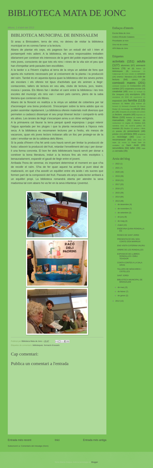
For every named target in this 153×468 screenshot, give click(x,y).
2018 (117, 180)
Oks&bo (127, 128)
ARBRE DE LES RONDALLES (130, 250)
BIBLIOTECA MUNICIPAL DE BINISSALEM (129, 281)
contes (115, 88)
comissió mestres (119, 86)
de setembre (123, 212)
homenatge (125, 109)
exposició (117, 100)
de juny (121, 217)
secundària (118, 148)
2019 (117, 176)
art (129, 68)
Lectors (142, 112)
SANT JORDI (122, 275)
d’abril (120, 225)
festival (139, 103)
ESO (126, 97)
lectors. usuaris (123, 114)
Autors (138, 68)
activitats (118, 61)
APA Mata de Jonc (120, 48)
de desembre (123, 204)
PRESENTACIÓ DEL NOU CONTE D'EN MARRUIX (128, 240)
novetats (116, 128)
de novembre (123, 208)
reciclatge (122, 136)
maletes (139, 117)
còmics (135, 79)
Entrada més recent (19, 440)
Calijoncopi (116, 74)
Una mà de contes (120, 44)
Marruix (137, 120)
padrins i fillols (139, 128)
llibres (115, 117)
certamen (141, 74)
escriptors (135, 94)
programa (141, 134)
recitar (139, 137)
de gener (122, 295)
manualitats (118, 120)
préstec (115, 134)
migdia (127, 123)
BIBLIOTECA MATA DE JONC (67, 13)
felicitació (116, 103)
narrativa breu (118, 126)
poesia (119, 131)
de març (121, 287)
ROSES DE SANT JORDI (128, 235)
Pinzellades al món (120, 41)
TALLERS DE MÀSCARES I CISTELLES (129, 270)
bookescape (136, 71)
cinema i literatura (125, 77)
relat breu (137, 140)
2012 (117, 301)
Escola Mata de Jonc (121, 33)
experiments (138, 97)
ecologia (139, 91)
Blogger (94, 462)
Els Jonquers (118, 94)
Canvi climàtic (129, 74)
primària (128, 134)
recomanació (119, 139)
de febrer (122, 291)
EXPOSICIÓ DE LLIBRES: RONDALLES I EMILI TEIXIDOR (128, 256)
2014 (117, 197)
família (132, 100)
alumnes (125, 65)
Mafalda (129, 117)
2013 (117, 201)
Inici (57, 440)
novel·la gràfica (135, 126)
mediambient (116, 123)
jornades (133, 112)
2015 (117, 193)
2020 (117, 172)
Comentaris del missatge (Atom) (34, 446)
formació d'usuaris (51, 345)
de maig (121, 221)
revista (124, 142)
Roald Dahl (136, 142)
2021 (117, 168)
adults (141, 61)
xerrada (119, 151)
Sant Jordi (132, 145)
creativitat (117, 91)
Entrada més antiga (94, 440)
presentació (133, 131)
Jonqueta (123, 112)
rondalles (115, 145)
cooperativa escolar (133, 89)
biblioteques (38, 345)
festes (127, 103)
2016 (117, 188)
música (138, 123)
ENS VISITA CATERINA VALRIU (131, 245)
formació (115, 106)
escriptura (116, 97)
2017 (117, 184)
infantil (137, 109)
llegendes (139, 115)
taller (132, 148)
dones (131, 91)
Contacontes (135, 86)
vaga (143, 148)
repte (114, 142)
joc (113, 112)
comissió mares (124, 82)
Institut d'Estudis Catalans (123, 37)
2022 (117, 164)
